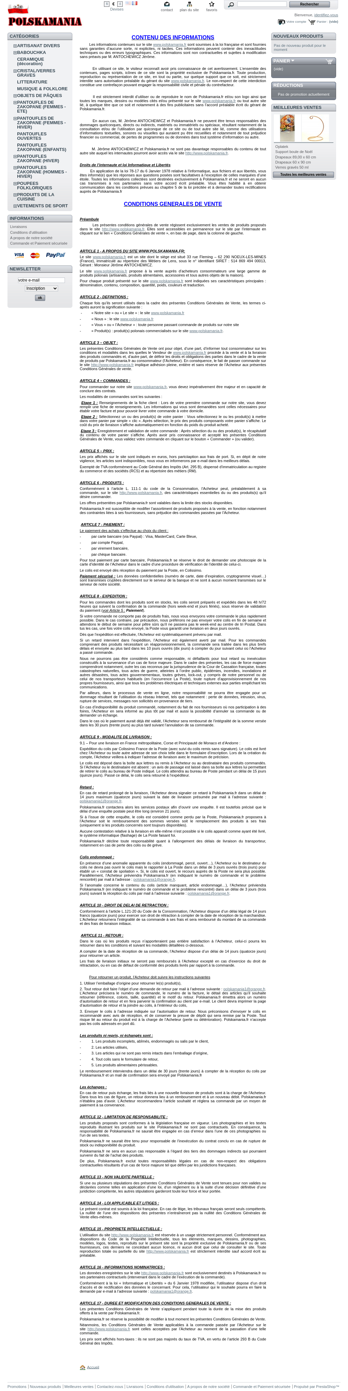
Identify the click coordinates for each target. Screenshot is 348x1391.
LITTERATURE (32, 81)
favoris (211, 10)
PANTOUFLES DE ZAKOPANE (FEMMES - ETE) (41, 107)
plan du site (189, 10)
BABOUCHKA (31, 52)
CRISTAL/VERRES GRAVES (36, 73)
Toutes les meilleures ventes (303, 174)
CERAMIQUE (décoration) (30, 61)
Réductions (288, 85)
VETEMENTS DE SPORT (42, 205)
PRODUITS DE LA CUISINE (35, 197)
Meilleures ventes (297, 107)
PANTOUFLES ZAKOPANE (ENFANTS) (41, 147)
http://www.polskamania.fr (206, 153)
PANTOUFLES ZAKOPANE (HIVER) (38, 158)
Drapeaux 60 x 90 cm (293, 162)
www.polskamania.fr (170, 44)
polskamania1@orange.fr (100, 801)
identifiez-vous (326, 15)
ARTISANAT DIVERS (38, 45)
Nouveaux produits (299, 36)
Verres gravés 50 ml (292, 167)
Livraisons (18, 227)
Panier (282, 60)
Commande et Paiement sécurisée (39, 243)
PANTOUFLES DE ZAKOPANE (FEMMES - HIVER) (41, 123)
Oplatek (281, 147)
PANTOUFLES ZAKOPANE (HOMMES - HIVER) (42, 172)
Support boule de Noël (293, 152)
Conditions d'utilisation (28, 232)
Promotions (17, 1387)
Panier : (322, 21)
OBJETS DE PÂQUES (39, 95)
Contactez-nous (110, 1387)
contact (167, 10)
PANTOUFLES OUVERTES (32, 136)
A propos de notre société (31, 238)
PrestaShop (325, 1387)
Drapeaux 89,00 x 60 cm (295, 157)
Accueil (93, 1367)
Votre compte (296, 21)
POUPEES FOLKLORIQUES (34, 185)
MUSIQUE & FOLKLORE (42, 88)
